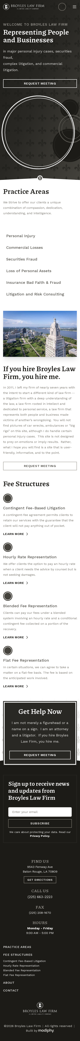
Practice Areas (17, 947)
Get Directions (40, 879)
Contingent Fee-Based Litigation (24, 961)
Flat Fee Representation (19, 975)
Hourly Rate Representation (21, 965)
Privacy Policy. (40, 835)
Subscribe (39, 823)
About (8, 982)
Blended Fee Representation (21, 970)
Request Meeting (40, 83)
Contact (11, 990)
